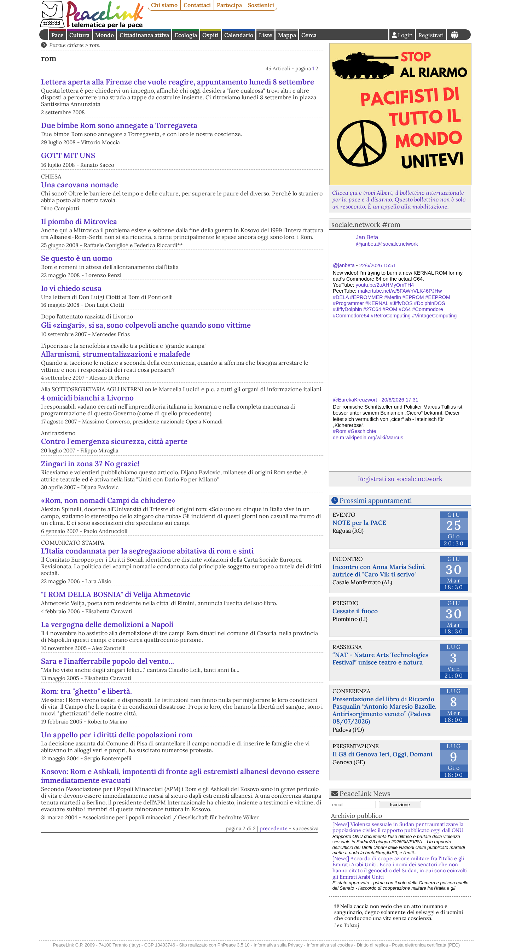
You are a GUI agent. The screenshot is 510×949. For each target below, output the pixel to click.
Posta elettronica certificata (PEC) (426, 945)
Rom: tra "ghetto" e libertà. (86, 760)
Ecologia (186, 35)
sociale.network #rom (365, 224)
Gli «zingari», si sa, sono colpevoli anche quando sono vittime (146, 354)
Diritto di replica (372, 945)
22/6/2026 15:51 (377, 265)
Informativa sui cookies (330, 945)
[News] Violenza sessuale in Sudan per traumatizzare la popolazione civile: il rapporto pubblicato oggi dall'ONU (397, 827)
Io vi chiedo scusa (71, 318)
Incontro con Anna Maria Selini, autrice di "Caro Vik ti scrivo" (378, 570)
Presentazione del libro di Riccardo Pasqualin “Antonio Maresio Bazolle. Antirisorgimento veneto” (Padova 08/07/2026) (384, 710)
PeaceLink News (365, 793)
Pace (57, 35)
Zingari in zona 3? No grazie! (164, 493)
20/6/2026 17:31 (400, 400)
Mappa (287, 35)
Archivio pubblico (356, 816)
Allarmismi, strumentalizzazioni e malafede (115, 383)
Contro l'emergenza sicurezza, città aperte (114, 471)
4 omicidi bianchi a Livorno (87, 427)
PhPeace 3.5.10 (234, 945)
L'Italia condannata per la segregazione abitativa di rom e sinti (147, 620)
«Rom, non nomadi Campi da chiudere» (108, 570)
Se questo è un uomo (76, 288)
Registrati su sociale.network (400, 479)
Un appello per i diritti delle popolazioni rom (117, 804)
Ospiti (210, 35)
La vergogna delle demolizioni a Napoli (107, 694)
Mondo (104, 35)
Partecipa (229, 4)
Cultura (79, 35)
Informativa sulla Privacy (278, 945)
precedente (274, 898)
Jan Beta (387, 240)
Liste (265, 35)
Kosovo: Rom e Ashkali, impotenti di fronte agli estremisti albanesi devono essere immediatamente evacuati (180, 845)
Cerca (309, 35)
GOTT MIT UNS (68, 185)
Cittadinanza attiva (144, 35)
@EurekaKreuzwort (355, 400)
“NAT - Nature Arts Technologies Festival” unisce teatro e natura (380, 658)
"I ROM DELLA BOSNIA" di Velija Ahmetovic (116, 664)
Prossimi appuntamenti (376, 500)
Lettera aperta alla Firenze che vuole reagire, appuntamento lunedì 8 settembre (218, 86)
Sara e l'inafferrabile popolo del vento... (107, 731)
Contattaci (197, 4)
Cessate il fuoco (355, 611)
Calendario (238, 35)
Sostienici (261, 4)
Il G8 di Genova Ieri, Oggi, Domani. (383, 754)
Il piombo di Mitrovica (79, 251)
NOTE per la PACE (359, 523)
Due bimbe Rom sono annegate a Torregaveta (193, 134)
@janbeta (344, 265)
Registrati (431, 35)
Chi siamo (164, 4)
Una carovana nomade (79, 214)
